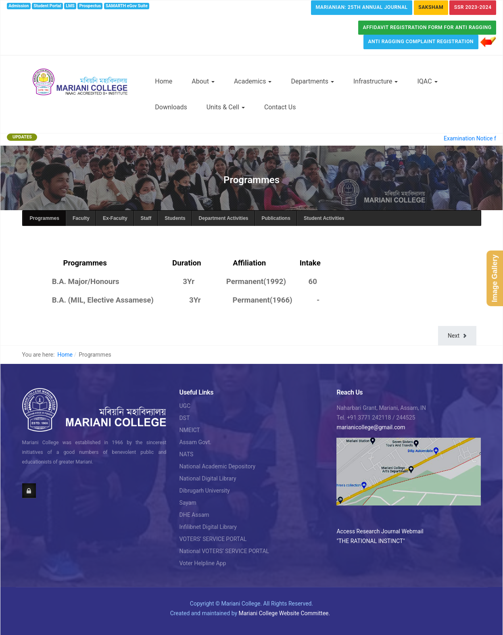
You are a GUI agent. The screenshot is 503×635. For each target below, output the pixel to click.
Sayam (187, 502)
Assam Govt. (195, 442)
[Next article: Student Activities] (457, 335)
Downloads (171, 107)
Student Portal (47, 5)
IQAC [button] (427, 81)
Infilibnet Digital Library (208, 527)
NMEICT (189, 430)
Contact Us (280, 107)
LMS (70, 5)
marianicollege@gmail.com (370, 427)
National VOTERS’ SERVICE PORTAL (224, 551)
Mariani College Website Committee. (284, 613)
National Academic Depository (217, 466)
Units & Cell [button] (226, 107)
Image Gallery (494, 278)
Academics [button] (253, 81)
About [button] (203, 81)
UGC (184, 406)
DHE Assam (194, 515)
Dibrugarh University (204, 490)
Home (163, 81)
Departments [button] (312, 81)
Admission (18, 5)
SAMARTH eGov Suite (127, 5)
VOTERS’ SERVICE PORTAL (212, 539)
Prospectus (90, 5)
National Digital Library (207, 478)
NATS (186, 454)
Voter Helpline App (202, 563)
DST (184, 418)
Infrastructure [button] (375, 81)
